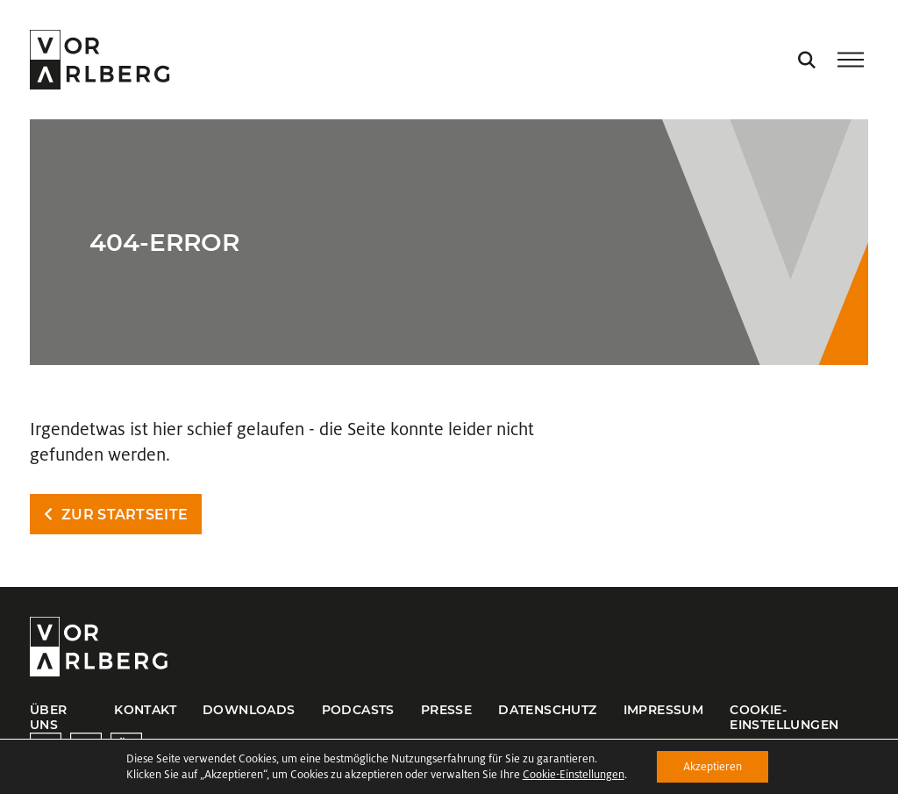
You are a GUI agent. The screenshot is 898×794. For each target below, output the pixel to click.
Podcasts (358, 710)
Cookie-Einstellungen (784, 717)
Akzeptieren (712, 767)
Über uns (49, 717)
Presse (446, 710)
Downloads (249, 710)
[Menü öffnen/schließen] (850, 59)
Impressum (664, 710)
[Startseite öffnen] (99, 59)
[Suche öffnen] (806, 59)
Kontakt (145, 710)
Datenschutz (547, 710)
